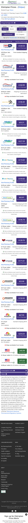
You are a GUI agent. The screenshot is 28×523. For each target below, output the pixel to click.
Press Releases (18, 449)
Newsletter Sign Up (19, 456)
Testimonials (4, 482)
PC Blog (17, 453)
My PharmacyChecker (6, 446)
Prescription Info (14, 370)
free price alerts (13, 37)
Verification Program (20, 432)
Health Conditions (5, 451)
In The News (18, 446)
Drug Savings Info (14, 22)
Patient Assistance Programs (5, 434)
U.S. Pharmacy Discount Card (7, 430)
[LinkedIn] (16, 511)
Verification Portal (19, 430)
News (14, 374)
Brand (12, 29)
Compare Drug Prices (6, 427)
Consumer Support (5, 453)
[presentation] (14, 518)
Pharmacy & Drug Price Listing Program (6, 485)
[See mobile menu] (2, 2)
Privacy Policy (4, 488)
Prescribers (3, 449)
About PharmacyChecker (5, 472)
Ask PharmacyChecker (20, 451)
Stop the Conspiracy (6, 456)
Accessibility (4, 458)
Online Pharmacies (19, 427)
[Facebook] (12, 511)
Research (3, 479)
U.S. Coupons (20, 34)
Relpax (21, 7)
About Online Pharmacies (4, 476)
